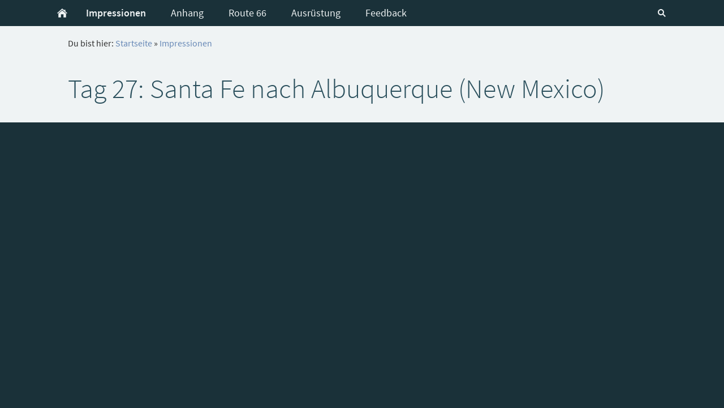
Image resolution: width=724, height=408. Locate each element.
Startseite (133, 43)
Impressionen (186, 43)
